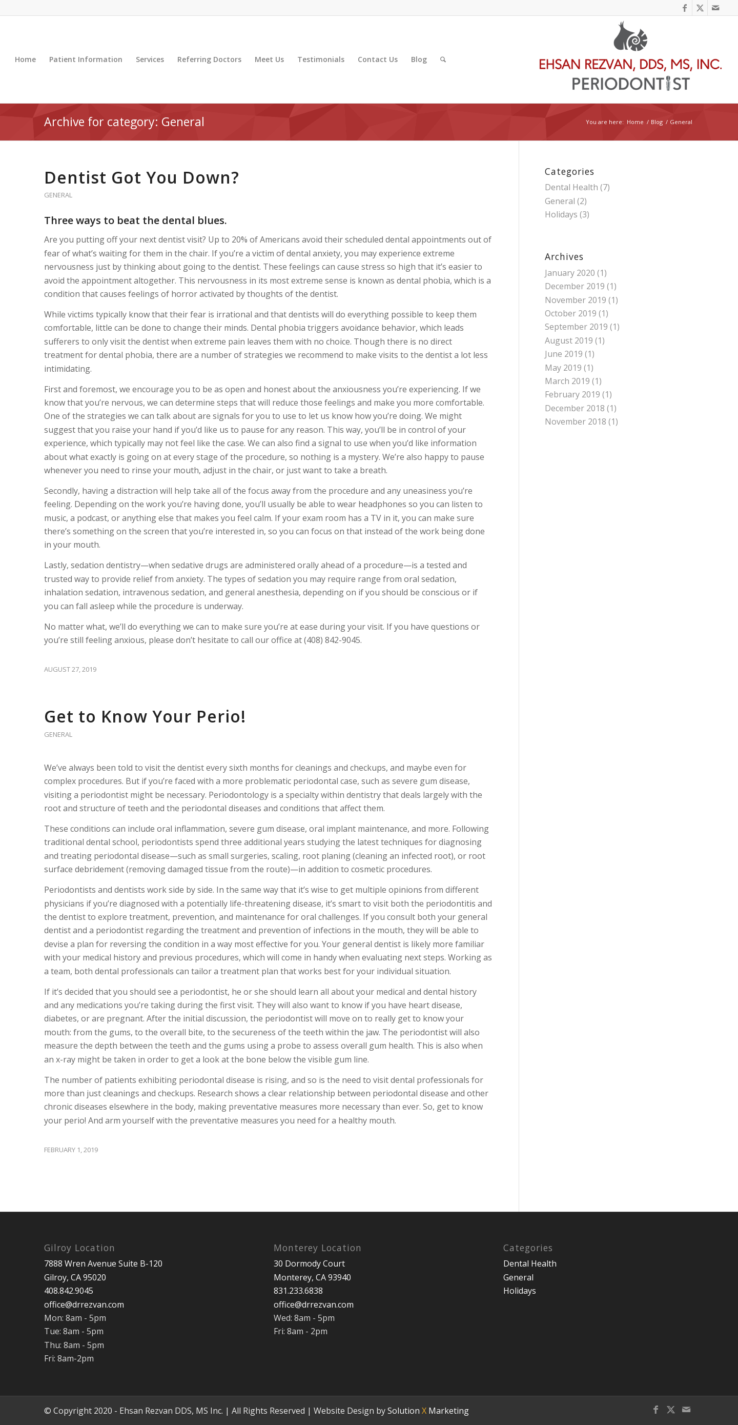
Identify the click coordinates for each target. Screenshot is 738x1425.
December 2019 (575, 286)
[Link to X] (699, 7)
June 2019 (564, 353)
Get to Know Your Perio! (145, 716)
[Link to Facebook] (684, 7)
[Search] (443, 59)
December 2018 (575, 408)
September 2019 (576, 326)
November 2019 (575, 300)
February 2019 (572, 394)
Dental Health (571, 187)
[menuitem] (25, 59)
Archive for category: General (124, 121)
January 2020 (570, 272)
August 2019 (569, 340)
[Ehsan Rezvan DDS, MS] (631, 59)
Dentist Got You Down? (141, 177)
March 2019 (567, 381)
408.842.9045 (68, 1290)
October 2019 (571, 313)
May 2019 (563, 367)
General (58, 194)
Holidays (561, 214)
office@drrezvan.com (84, 1304)
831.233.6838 (298, 1290)
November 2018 (575, 421)
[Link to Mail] (715, 7)
